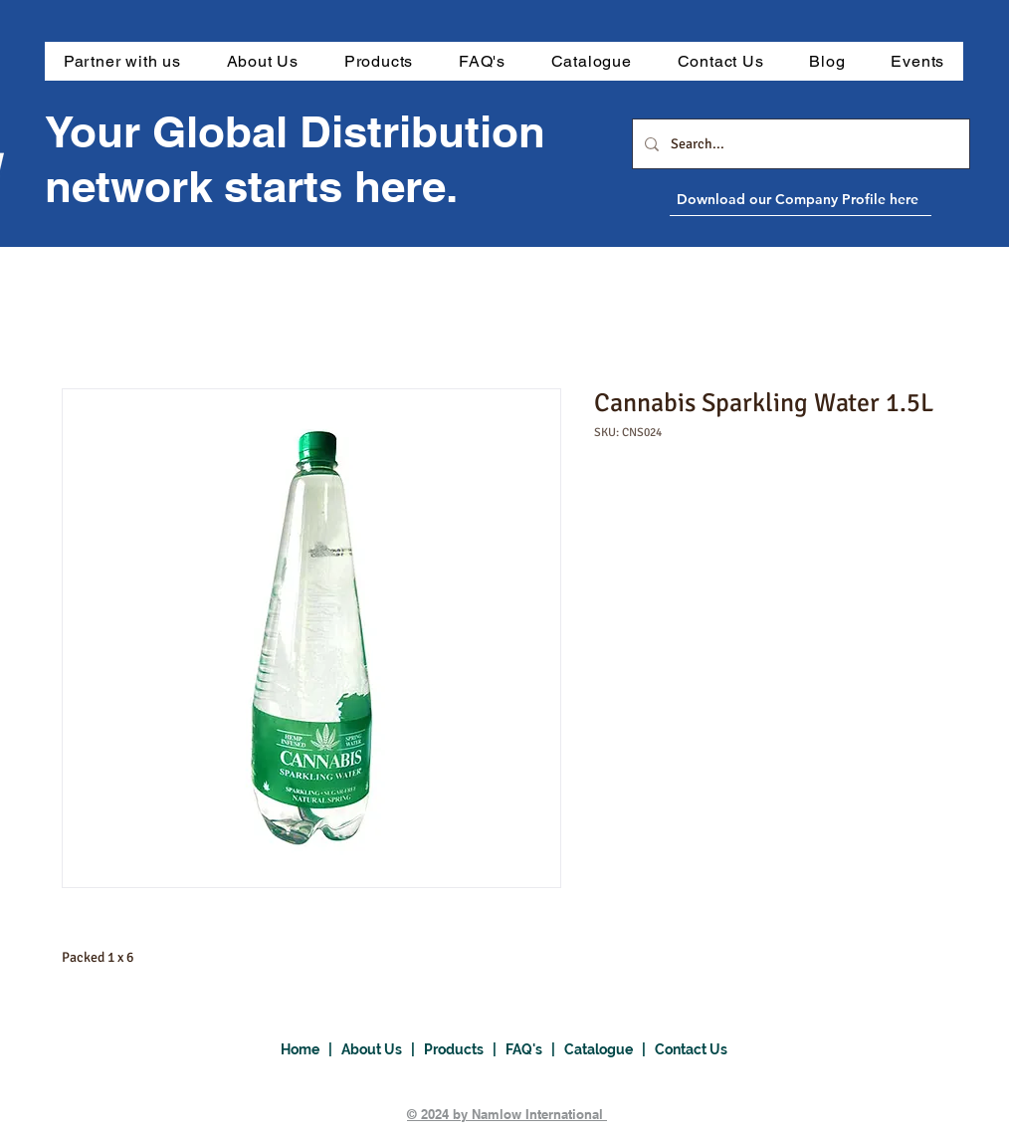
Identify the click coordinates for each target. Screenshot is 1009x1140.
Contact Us (691, 1049)
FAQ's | (534, 1049)
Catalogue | (609, 1049)
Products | (464, 1049)
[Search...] (799, 143)
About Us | (382, 1049)
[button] (378, 61)
